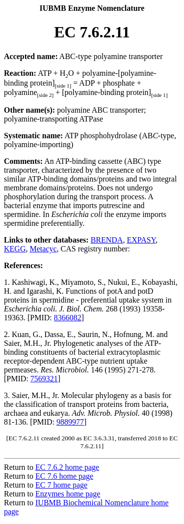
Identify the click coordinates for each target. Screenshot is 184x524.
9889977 (70, 422)
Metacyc (42, 249)
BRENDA (107, 240)
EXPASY (141, 240)
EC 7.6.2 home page (67, 467)
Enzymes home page (67, 494)
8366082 (67, 317)
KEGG (15, 249)
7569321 (44, 378)
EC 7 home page (61, 485)
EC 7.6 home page (64, 476)
